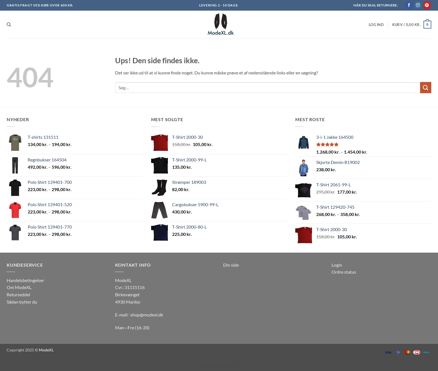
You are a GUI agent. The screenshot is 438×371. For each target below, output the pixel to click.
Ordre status (344, 271)
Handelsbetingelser (25, 280)
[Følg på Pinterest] (427, 5)
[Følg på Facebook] (409, 5)
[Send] (425, 87)
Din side (231, 264)
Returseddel (18, 294)
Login (337, 264)
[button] (376, 25)
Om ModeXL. (19, 287)
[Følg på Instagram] (418, 5)
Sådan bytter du (22, 301)
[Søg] (9, 24)
